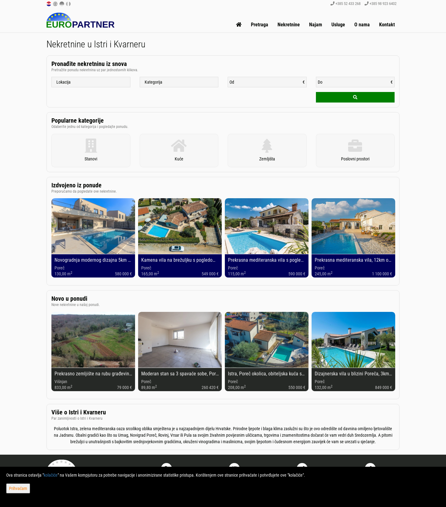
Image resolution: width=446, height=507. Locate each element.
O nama (362, 25)
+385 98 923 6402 (380, 3)
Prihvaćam (18, 488)
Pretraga (259, 25)
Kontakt (387, 25)
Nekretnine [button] (289, 25)
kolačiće (51, 475)
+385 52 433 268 (345, 3)
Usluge (338, 25)
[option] (93, 238)
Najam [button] (315, 25)
